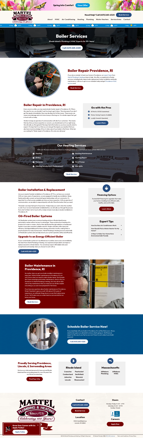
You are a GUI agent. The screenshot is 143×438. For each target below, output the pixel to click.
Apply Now (115, 424)
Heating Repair (81, 158)
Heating (80, 19)
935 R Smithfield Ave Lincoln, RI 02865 (80, 422)
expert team (108, 75)
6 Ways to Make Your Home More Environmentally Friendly (102, 235)
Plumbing (90, 19)
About (50, 19)
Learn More (101, 123)
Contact (126, 19)
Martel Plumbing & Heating (76, 77)
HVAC (57, 19)
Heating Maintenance (83, 154)
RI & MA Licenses (110, 436)
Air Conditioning (68, 19)
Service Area (116, 19)
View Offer (82, 5)
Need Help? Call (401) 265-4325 (100, 15)
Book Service (124, 15)
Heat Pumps (80, 162)
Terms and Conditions (122, 436)
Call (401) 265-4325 (71, 48)
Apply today (20, 432)
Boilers (38, 158)
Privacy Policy (132, 436)
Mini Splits (79, 166)
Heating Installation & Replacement (49, 166)
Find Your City (34, 379)
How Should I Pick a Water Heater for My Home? (105, 230)
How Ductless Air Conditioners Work (103, 226)
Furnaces (39, 162)
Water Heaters (102, 19)
